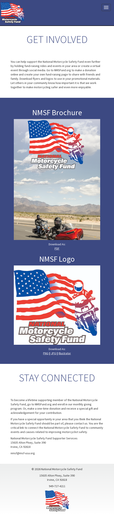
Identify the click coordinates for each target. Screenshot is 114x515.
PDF (57, 248)
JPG (53, 353)
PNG (45, 353)
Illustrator (65, 353)
